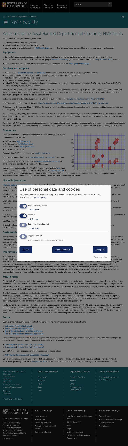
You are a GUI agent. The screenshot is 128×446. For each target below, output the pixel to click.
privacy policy (40, 197)
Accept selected (62, 250)
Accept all (100, 250)
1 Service (33, 219)
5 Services (33, 228)
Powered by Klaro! (100, 257)
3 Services (33, 209)
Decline (25, 250)
